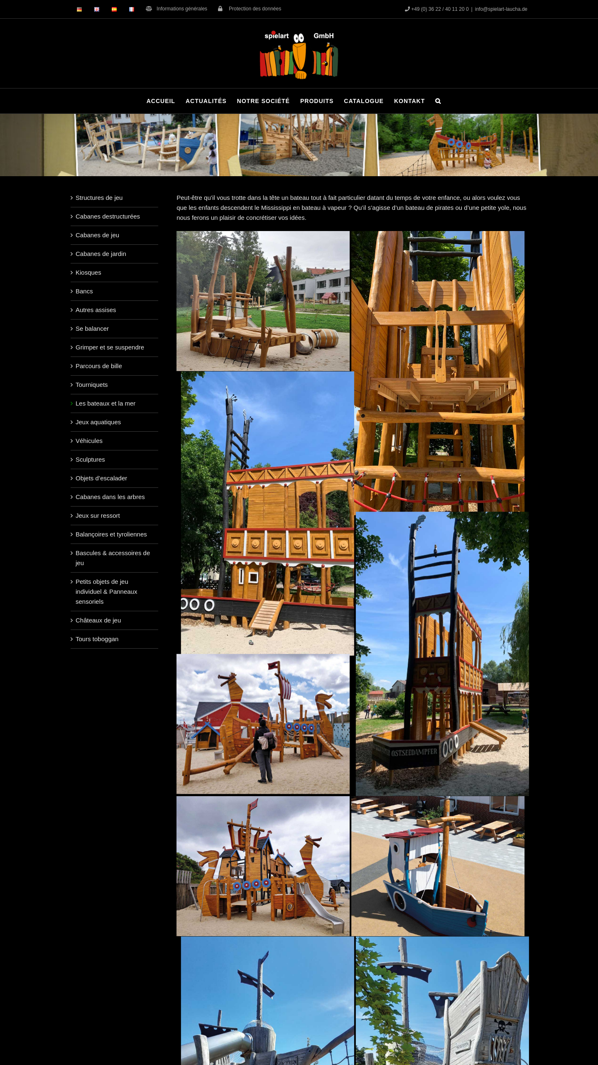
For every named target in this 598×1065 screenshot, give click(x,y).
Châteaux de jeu (98, 620)
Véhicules (89, 440)
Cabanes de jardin (101, 253)
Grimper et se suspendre (110, 347)
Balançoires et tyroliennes (111, 534)
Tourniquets (92, 384)
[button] (438, 101)
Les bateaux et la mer (105, 403)
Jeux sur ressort (98, 515)
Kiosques (88, 272)
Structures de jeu (99, 197)
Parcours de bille (99, 365)
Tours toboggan (97, 638)
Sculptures (90, 459)
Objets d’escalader (101, 478)
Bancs (84, 291)
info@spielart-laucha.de (501, 9)
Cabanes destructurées (108, 216)
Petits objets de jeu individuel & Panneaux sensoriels (106, 591)
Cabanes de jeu (97, 235)
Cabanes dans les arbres (110, 496)
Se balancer (92, 328)
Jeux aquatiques (98, 422)
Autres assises (96, 309)
